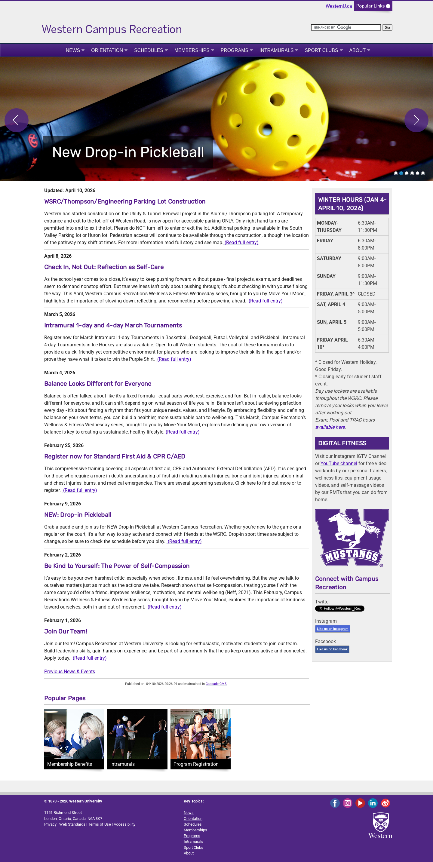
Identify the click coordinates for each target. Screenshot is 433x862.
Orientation (107, 50)
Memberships (192, 50)
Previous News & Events (69, 671)
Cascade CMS (216, 684)
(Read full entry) (241, 242)
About (357, 50)
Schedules (148, 50)
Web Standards (72, 824)
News (73, 50)
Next (416, 120)
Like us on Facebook (332, 649)
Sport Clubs (321, 50)
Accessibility (124, 824)
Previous (17, 120)
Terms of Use (99, 824)
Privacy (50, 824)
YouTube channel (339, 463)
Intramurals (276, 50)
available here (330, 427)
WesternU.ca (339, 6)
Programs (234, 50)
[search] (346, 27)
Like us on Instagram (333, 629)
